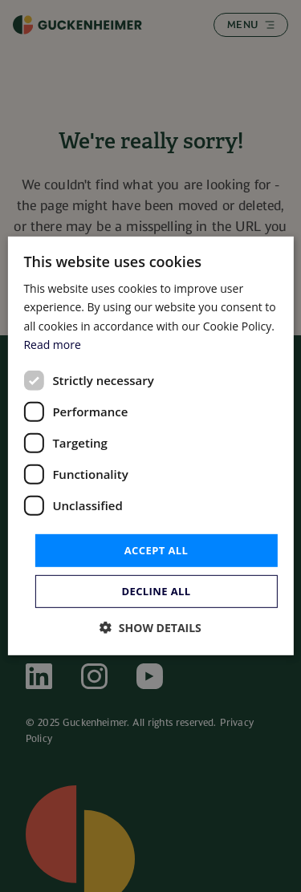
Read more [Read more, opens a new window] (51, 343)
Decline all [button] (155, 591)
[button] (150, 627)
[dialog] (150, 446)
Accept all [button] (156, 550)
